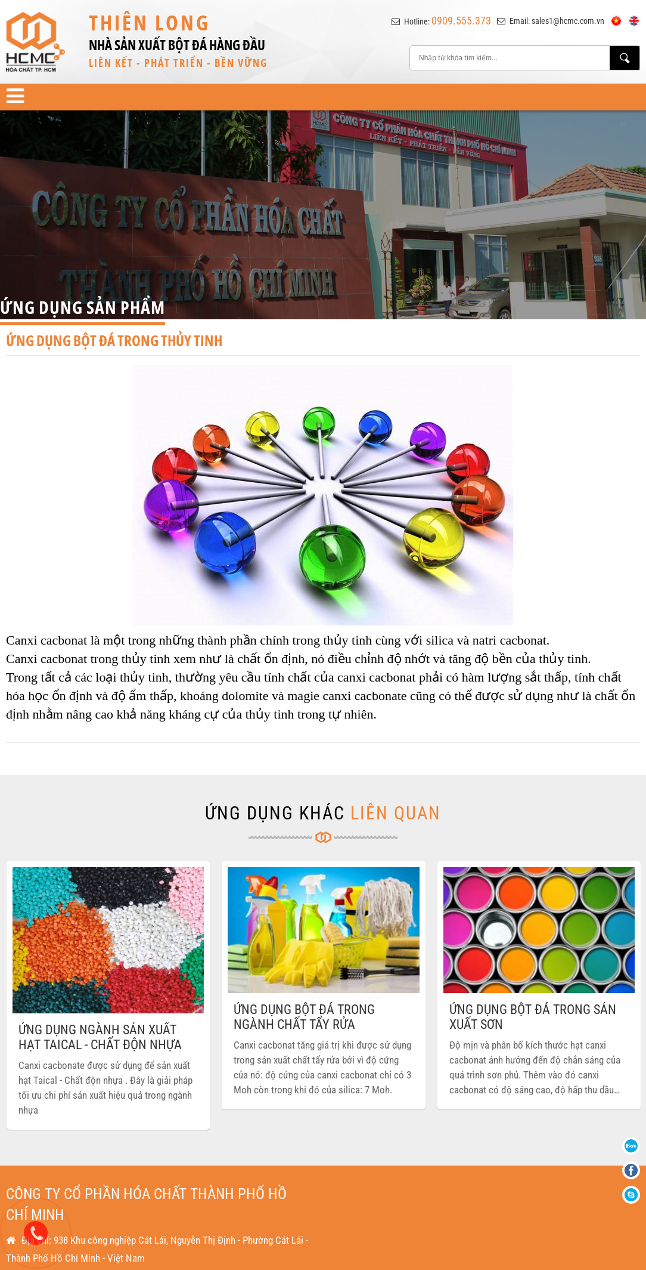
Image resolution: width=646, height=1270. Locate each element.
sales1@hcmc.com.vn (568, 21)
